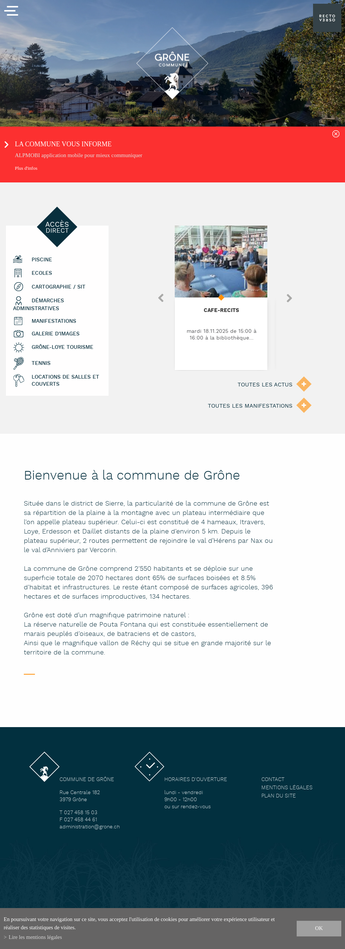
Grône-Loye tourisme (62, 347)
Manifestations (54, 321)
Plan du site (278, 796)
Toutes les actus (265, 384)
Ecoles (42, 273)
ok (319, 928)
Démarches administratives (38, 304)
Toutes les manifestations (250, 406)
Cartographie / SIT (59, 286)
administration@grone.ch (89, 827)
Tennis (41, 363)
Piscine (42, 259)
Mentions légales (287, 788)
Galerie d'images (56, 333)
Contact (272, 779)
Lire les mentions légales (35, 937)
